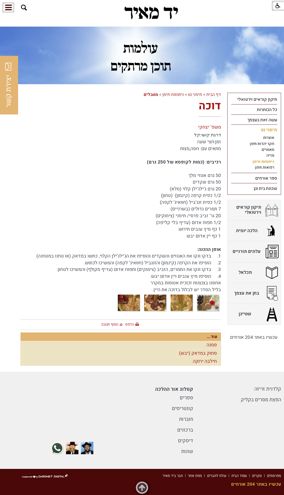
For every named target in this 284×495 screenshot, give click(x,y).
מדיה (270, 155)
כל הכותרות (267, 109)
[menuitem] (254, 99)
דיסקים (185, 440)
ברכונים (185, 429)
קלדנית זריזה (267, 388)
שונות (187, 451)
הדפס (129, 324)
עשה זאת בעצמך (262, 120)
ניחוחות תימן (173, 95)
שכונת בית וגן (265, 188)
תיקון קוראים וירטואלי (257, 99)
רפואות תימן (264, 167)
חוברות (186, 419)
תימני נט (195, 95)
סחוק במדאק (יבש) (198, 353)
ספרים (186, 397)
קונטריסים (182, 408)
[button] (24, 7)
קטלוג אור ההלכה (174, 389)
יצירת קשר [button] (8, 85)
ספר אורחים (266, 178)
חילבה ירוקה (205, 361)
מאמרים (268, 150)
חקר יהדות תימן (262, 144)
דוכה (210, 106)
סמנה (212, 344)
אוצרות (268, 138)
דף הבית (213, 95)
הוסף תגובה (109, 324)
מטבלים (151, 95)
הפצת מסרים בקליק (261, 399)
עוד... (212, 337)
